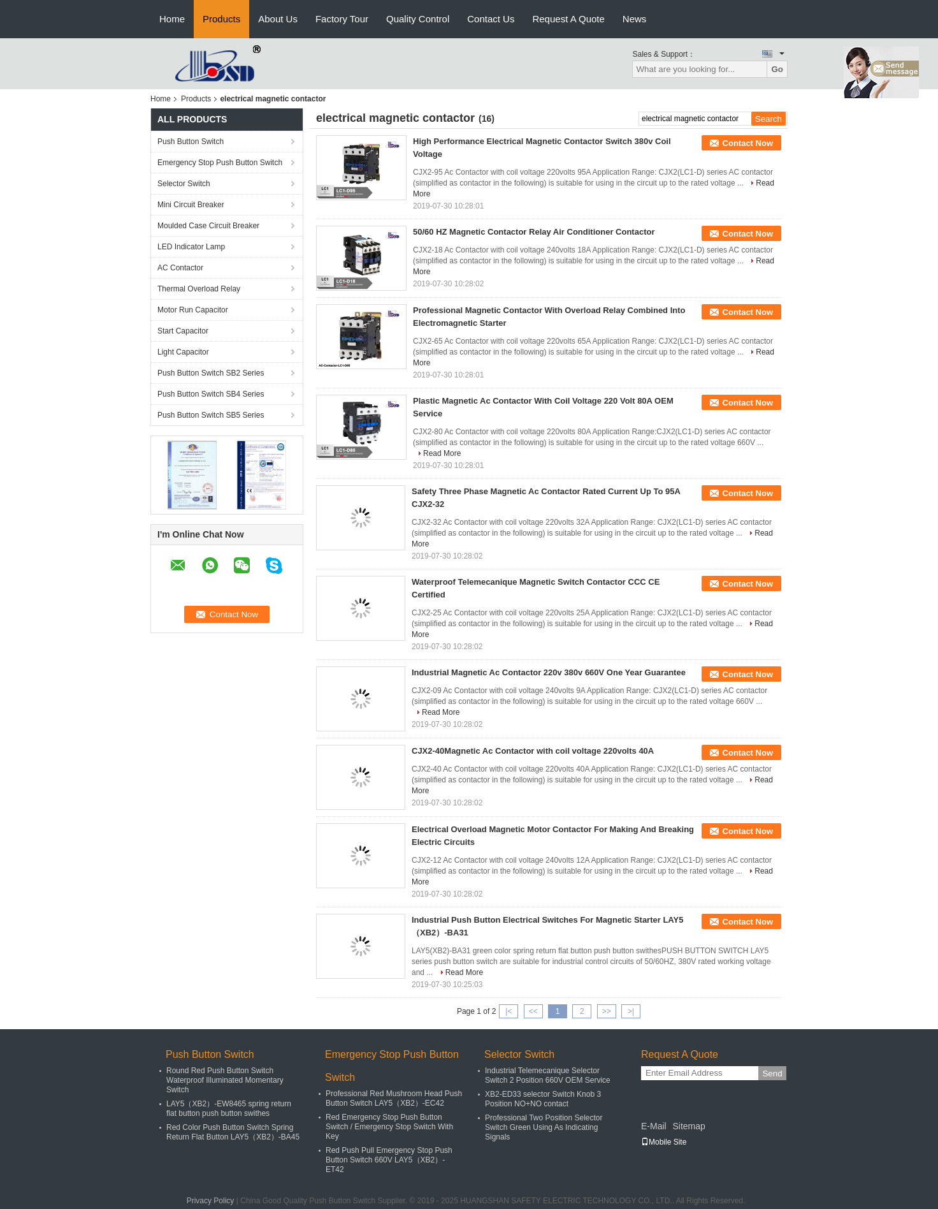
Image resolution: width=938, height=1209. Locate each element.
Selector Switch (183, 183)
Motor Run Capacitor (192, 309)
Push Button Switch (190, 141)
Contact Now (748, 143)
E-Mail (654, 1126)
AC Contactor (180, 267)
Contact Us (490, 18)
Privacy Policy (210, 1200)
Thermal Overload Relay (198, 288)
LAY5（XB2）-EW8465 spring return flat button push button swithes (228, 1108)
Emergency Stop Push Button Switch (219, 162)
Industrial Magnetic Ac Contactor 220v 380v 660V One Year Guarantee (549, 672)
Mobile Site (663, 1142)
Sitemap (688, 1126)
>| (631, 1011)
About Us (278, 18)
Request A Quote (568, 18)
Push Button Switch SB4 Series (210, 394)
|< (508, 1011)
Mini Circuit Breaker (190, 204)
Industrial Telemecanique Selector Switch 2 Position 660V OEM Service (547, 1075)
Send (772, 1073)
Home (172, 18)
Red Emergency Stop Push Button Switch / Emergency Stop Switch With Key (389, 1127)
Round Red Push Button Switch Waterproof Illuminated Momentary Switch (225, 1080)
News (635, 18)
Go (777, 69)
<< (533, 1011)
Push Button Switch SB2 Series (210, 373)
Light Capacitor (183, 352)
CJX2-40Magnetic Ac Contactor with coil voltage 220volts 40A (533, 751)
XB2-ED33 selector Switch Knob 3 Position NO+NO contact (543, 1099)
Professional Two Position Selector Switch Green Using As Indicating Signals (544, 1127)
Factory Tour (341, 18)
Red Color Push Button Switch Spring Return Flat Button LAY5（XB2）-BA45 (232, 1132)
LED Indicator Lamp (191, 246)
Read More (442, 453)
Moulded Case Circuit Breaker (208, 225)
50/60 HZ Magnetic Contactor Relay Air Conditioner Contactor (533, 232)
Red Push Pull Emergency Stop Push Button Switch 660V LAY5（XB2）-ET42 (389, 1160)
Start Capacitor (182, 330)
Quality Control (417, 18)
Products (221, 18)
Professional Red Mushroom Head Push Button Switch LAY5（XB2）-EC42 (394, 1098)
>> (606, 1011)
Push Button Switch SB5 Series (210, 415)
